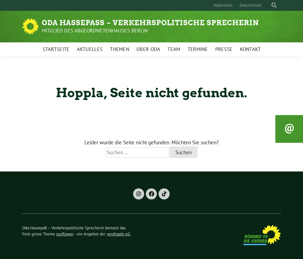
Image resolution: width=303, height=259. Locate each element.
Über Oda (148, 49)
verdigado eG (118, 234)
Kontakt (250, 49)
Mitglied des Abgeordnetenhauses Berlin (95, 30)
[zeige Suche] (274, 5)
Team (173, 49)
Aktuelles (90, 49)
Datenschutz (250, 5)
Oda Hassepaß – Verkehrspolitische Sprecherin (150, 23)
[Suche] (268, 5)
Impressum (222, 5)
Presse (224, 49)
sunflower (65, 234)
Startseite (56, 49)
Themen (119, 49)
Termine (198, 49)
